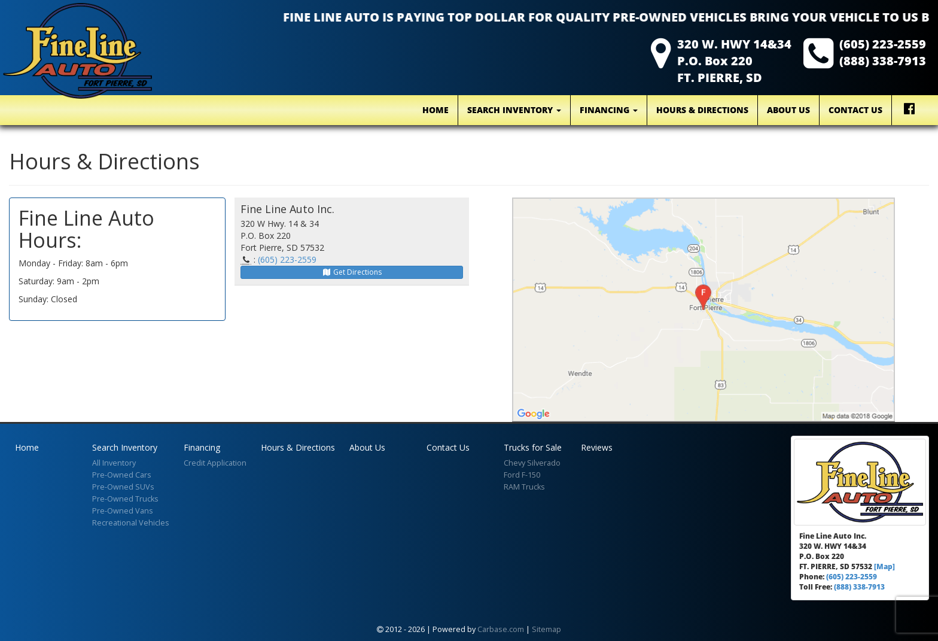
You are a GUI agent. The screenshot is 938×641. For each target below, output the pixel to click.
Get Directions (351, 272)
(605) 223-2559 (882, 44)
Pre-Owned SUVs (123, 487)
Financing (609, 110)
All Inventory (114, 463)
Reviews (597, 447)
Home (435, 110)
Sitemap (546, 629)
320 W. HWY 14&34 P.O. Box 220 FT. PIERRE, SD (734, 61)
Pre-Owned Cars (121, 475)
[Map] (884, 566)
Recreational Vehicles (130, 523)
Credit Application (215, 463)
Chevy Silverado (532, 463)
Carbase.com (500, 629)
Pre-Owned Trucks (125, 499)
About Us (788, 110)
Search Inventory (514, 110)
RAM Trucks (524, 487)
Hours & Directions (702, 110)
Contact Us (855, 110)
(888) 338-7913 (882, 61)
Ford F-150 (522, 475)
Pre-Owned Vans (122, 511)
